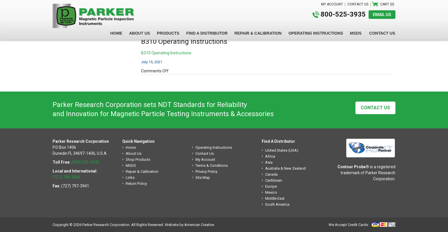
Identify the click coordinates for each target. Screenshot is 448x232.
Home (131, 147)
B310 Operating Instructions (166, 53)
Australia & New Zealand (285, 168)
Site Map (202, 177)
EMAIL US (382, 14)
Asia (269, 162)
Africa (270, 156)
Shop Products (138, 159)
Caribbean (273, 180)
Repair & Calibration (142, 171)
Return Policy (136, 183)
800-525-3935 (343, 14)
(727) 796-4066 (67, 177)
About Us (133, 153)
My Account (205, 159)
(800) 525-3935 (85, 162)
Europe (271, 186)
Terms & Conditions (211, 165)
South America (277, 204)
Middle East (275, 198)
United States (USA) (281, 150)
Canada (271, 174)
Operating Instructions (213, 147)
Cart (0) (387, 4)
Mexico (271, 192)
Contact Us (375, 107)
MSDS (131, 165)
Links (130, 177)
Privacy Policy (206, 171)
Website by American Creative (189, 225)
